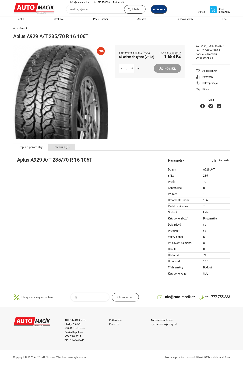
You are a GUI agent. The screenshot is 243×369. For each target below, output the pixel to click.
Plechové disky (184, 19)
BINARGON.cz (204, 357)
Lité (225, 19)
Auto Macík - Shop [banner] (34, 8)
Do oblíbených (209, 70)
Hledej (135, 9)
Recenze (114, 324)
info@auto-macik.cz (80, 2)
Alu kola (141, 19)
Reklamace (115, 320)
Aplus (209, 57)
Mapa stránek (222, 357)
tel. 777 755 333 (102, 2)
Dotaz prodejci (210, 83)
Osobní (20, 19)
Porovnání (207, 77)
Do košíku (167, 68)
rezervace (159, 9)
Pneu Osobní (100, 19)
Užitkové (59, 19)
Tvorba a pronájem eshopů (180, 357)
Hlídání (205, 89)
